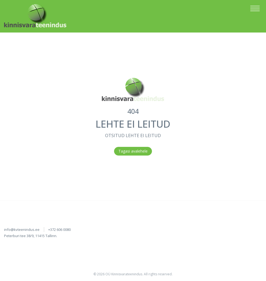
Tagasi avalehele (133, 151)
